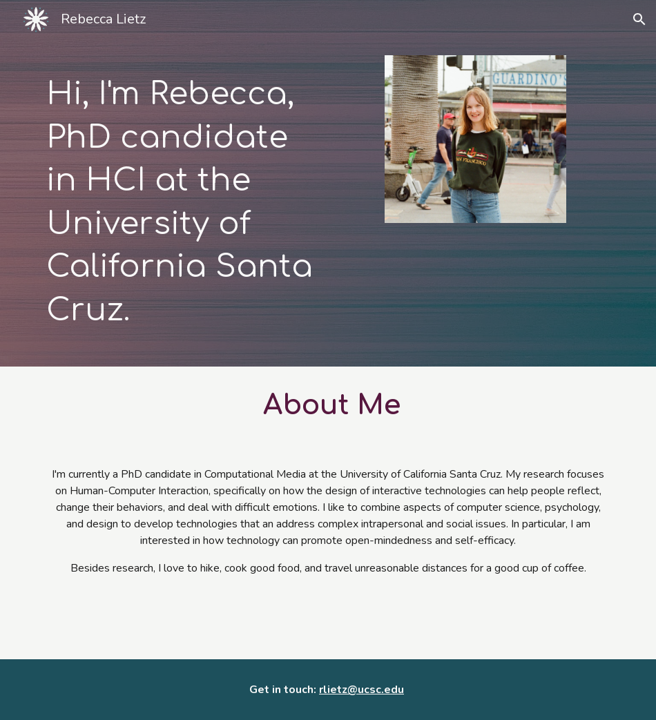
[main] (181, 202)
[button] (639, 19)
